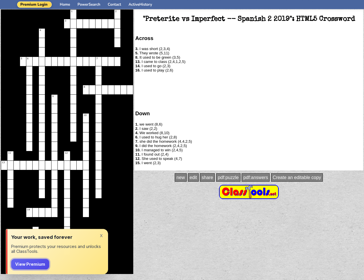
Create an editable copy (297, 177)
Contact (114, 4)
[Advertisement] (249, 91)
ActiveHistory (140, 4)
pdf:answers (255, 177)
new (180, 177)
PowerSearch (88, 4)
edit (193, 177)
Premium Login (33, 4)
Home (65, 4)
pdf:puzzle (228, 177)
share (207, 177)
